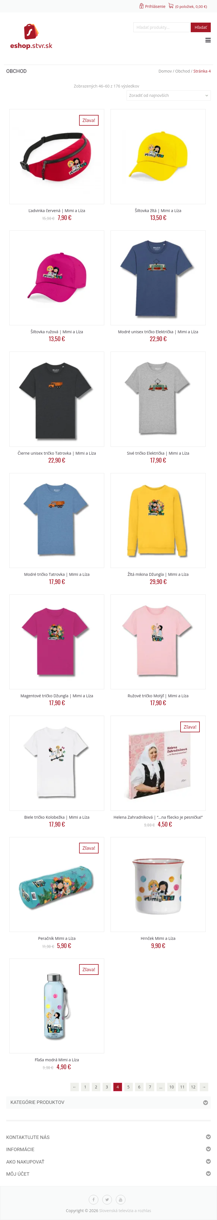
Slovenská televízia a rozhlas (125, 1210)
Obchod (182, 71)
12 (193, 1087)
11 (182, 1087)
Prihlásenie (155, 6)
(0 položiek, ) (191, 6)
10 (171, 1087)
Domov (165, 71)
